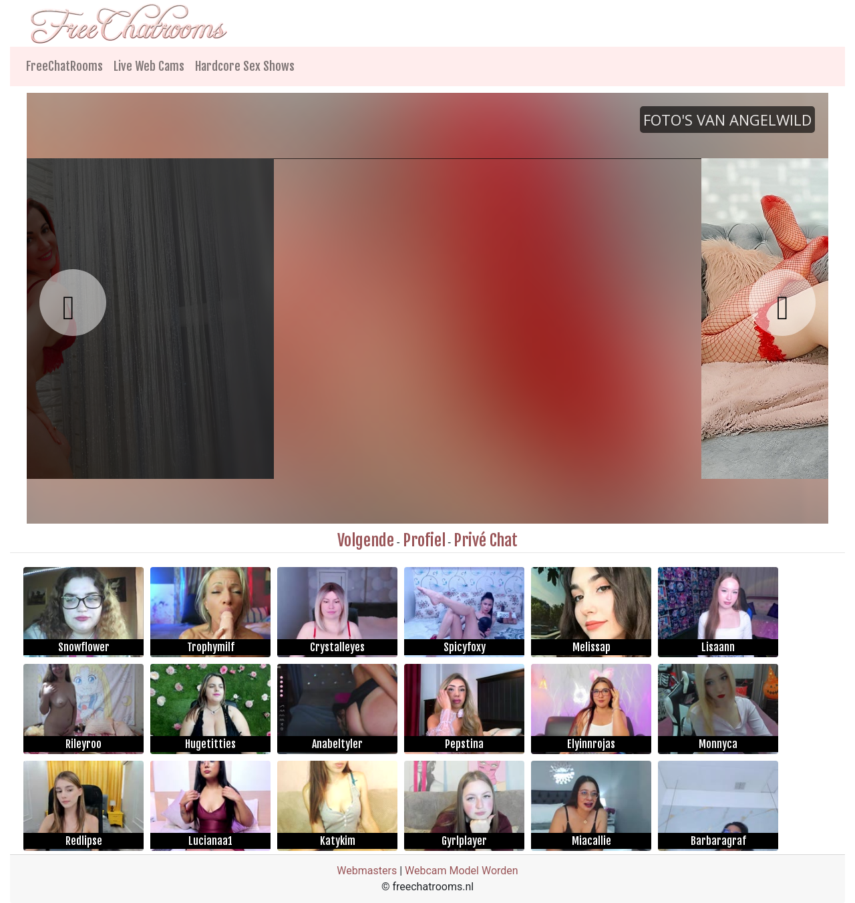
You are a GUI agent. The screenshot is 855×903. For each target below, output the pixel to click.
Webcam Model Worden (461, 870)
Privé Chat (486, 540)
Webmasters (367, 870)
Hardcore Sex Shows (245, 66)
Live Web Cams (149, 66)
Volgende (365, 540)
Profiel (424, 540)
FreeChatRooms (64, 66)
